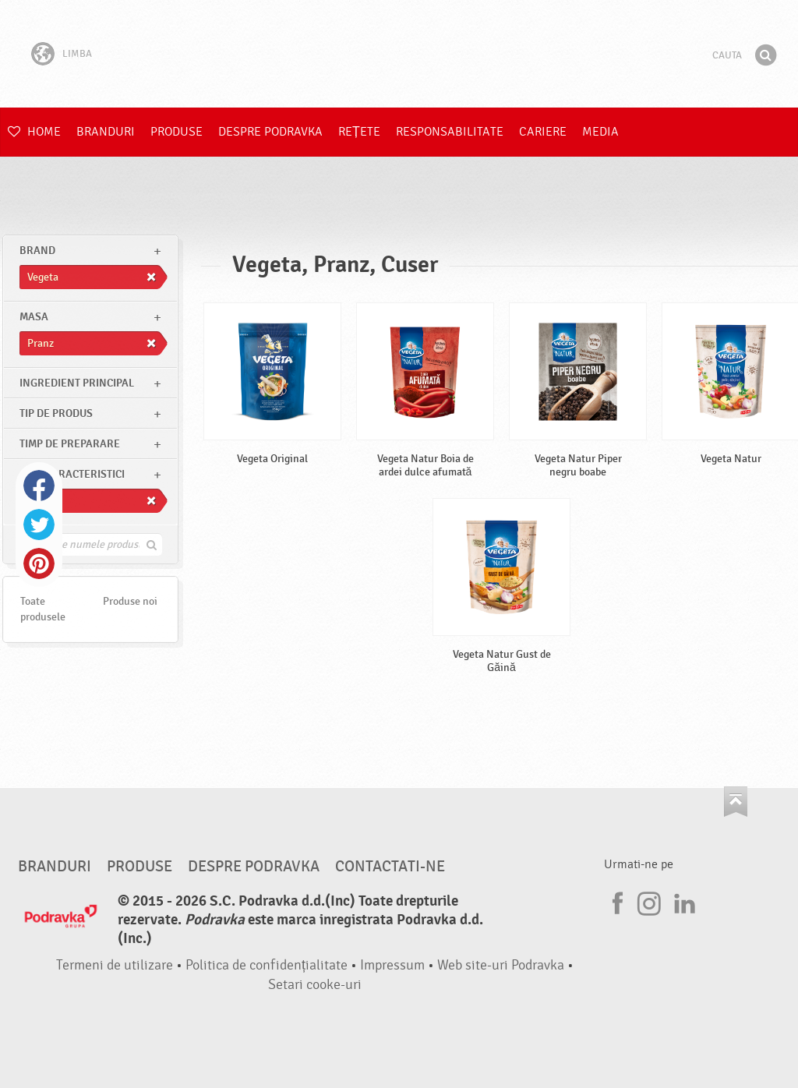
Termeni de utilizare (114, 965)
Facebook (39, 485)
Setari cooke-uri (315, 985)
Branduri (105, 132)
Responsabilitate (449, 132)
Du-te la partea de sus (735, 801)
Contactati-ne (390, 866)
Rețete (359, 132)
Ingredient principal (76, 383)
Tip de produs (56, 413)
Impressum (392, 965)
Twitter (39, 524)
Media (600, 132)
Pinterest (39, 563)
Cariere (543, 132)
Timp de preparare (69, 443)
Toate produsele (42, 609)
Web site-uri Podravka (500, 965)
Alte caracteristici (72, 474)
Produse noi (130, 601)
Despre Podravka (270, 132)
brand (37, 250)
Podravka (399, 53)
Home (34, 132)
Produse (176, 132)
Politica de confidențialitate (266, 965)
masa (33, 316)
